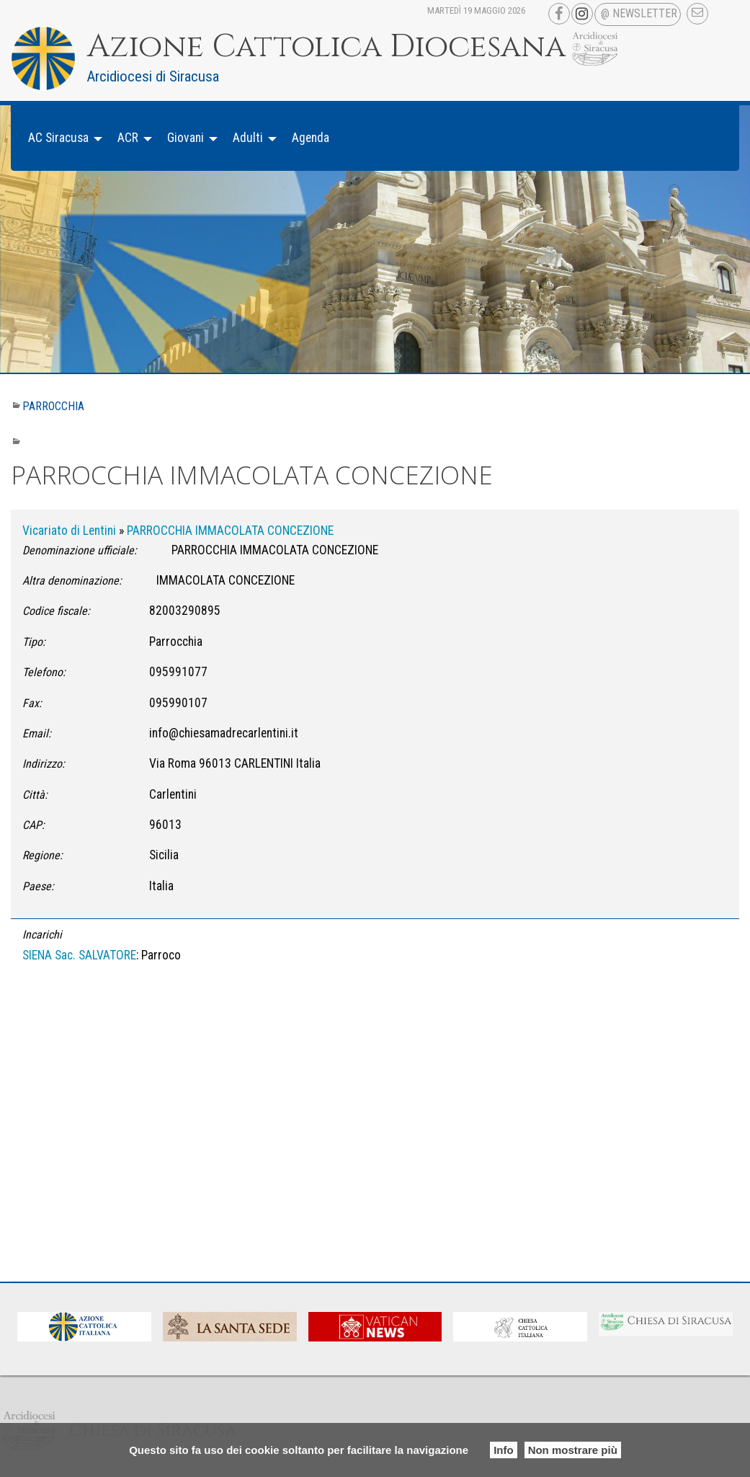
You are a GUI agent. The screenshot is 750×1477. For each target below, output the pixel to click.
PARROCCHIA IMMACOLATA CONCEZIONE (230, 530)
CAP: (33, 825)
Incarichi (42, 934)
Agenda (310, 137)
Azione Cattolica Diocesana (326, 47)
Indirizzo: (43, 764)
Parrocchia (53, 406)
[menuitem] (61, 138)
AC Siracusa (58, 137)
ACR (127, 137)
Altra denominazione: (72, 580)
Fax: (32, 703)
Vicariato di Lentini (69, 530)
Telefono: (44, 672)
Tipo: (33, 642)
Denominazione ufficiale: (79, 550)
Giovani (185, 137)
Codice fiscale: (56, 611)
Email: (36, 733)
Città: (35, 795)
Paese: (38, 886)
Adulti (248, 137)
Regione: (42, 855)
